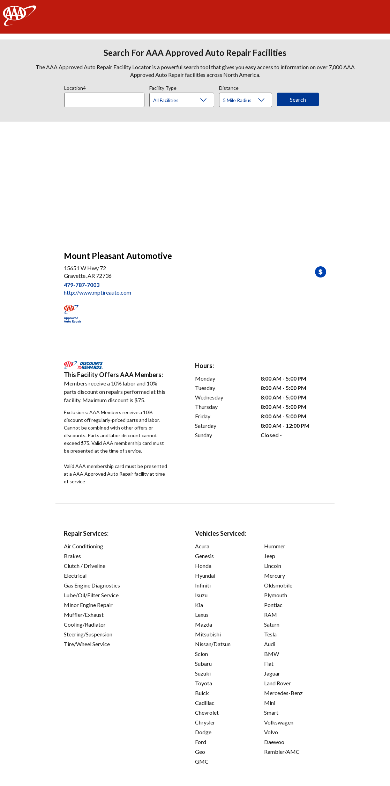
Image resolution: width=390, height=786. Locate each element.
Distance (229, 87)
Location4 (75, 87)
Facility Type (163, 87)
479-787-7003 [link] (81, 284)
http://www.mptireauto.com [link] (97, 292)
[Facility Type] (187, 100)
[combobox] (106, 98)
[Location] (104, 100)
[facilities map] (195, 182)
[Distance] (248, 100)
